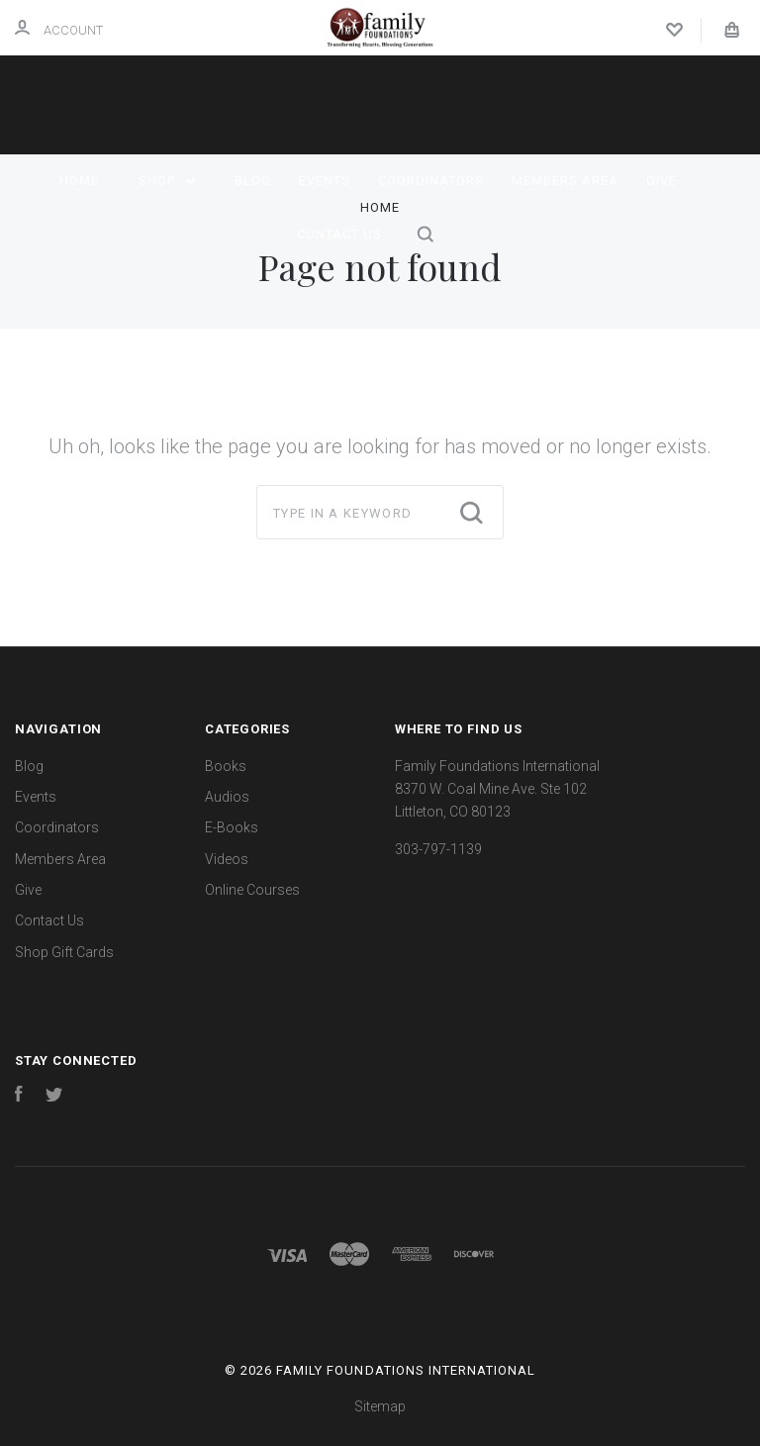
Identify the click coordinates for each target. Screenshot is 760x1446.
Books (225, 766)
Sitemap (380, 1406)
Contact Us (339, 234)
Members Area (565, 180)
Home (79, 180)
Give (661, 180)
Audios (227, 797)
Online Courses (252, 890)
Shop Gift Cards (64, 952)
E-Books (231, 827)
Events (324, 180)
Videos (226, 859)
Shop (167, 180)
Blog (253, 180)
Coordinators (431, 180)
